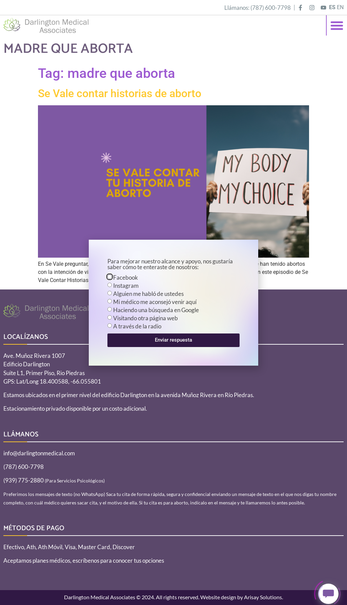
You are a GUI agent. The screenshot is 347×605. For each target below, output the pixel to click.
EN (340, 7)
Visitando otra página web (145, 318)
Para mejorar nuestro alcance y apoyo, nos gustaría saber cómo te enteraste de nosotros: (170, 264)
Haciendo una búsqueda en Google (156, 310)
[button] (337, 25)
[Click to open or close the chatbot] (328, 595)
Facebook (125, 277)
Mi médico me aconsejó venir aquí (155, 301)
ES (332, 7)
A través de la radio (137, 326)
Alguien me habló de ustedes (148, 293)
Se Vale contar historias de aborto (119, 93)
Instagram (126, 285)
